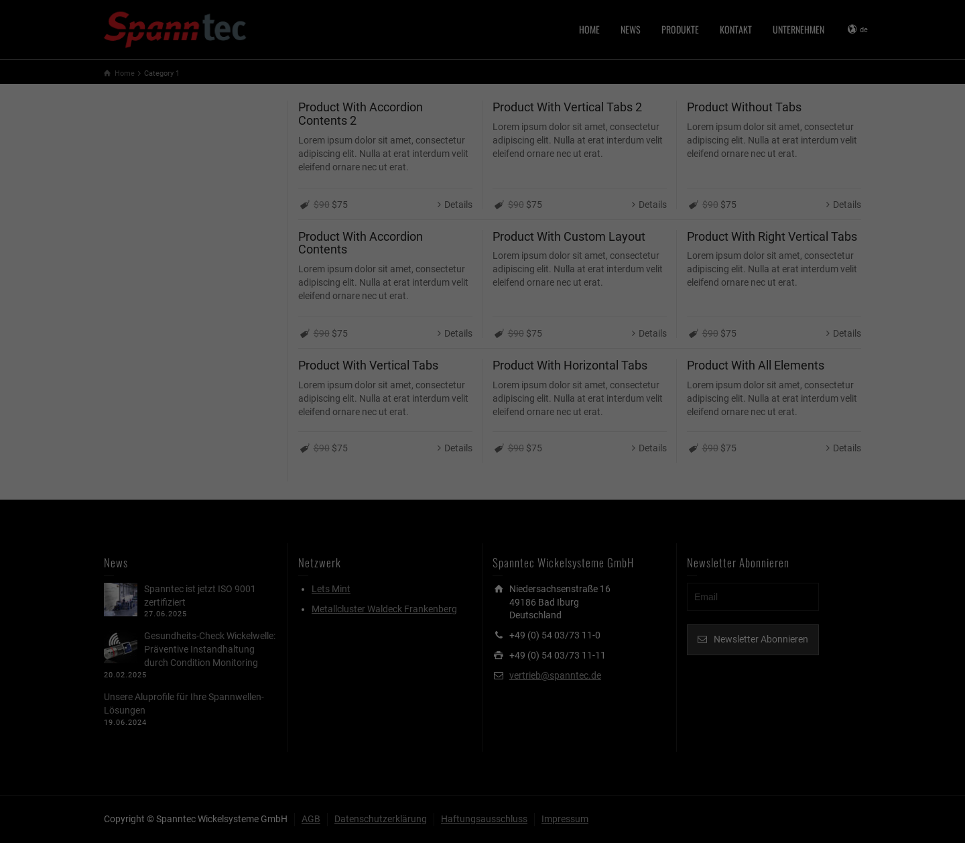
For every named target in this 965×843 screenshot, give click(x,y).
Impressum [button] (552, 300)
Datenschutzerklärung (397, 147)
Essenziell (337, 181)
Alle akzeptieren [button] (482, 218)
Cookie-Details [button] (419, 300)
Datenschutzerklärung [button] (488, 300)
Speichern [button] (482, 249)
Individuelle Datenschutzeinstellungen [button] (482, 279)
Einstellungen (336, 159)
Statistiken (616, 181)
